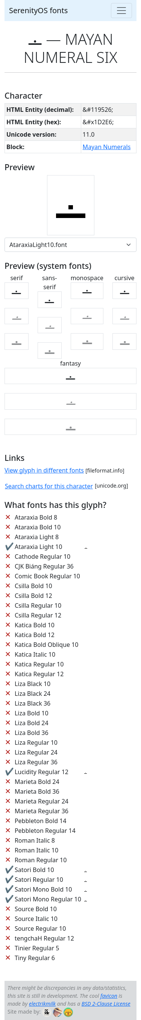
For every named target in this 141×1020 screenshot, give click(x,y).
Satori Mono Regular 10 (48, 899)
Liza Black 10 (32, 684)
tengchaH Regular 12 (44, 938)
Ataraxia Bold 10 (38, 527)
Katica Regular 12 (39, 674)
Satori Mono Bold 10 (43, 889)
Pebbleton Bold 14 (41, 821)
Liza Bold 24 (32, 723)
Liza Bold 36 (32, 733)
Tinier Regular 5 (37, 948)
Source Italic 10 (36, 919)
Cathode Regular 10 (42, 556)
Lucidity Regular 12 (41, 772)
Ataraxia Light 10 (38, 547)
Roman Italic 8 (35, 840)
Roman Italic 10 (36, 850)
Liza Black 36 (32, 703)
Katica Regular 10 (39, 664)
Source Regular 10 (40, 928)
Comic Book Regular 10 (47, 576)
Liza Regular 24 (36, 752)
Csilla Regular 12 (38, 615)
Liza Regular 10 (36, 742)
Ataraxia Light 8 (37, 537)
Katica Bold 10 (35, 625)
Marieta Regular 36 (41, 811)
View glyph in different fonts (44, 470)
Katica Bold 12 (35, 635)
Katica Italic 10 (35, 654)
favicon (108, 995)
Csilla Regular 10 (38, 605)
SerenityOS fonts (38, 10)
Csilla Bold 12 (33, 596)
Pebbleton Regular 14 (45, 830)
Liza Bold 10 (32, 713)
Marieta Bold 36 (37, 791)
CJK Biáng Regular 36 (44, 566)
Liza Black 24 (32, 693)
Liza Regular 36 (36, 762)
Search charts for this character (49, 486)
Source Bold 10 (36, 909)
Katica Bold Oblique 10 (47, 644)
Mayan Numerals (107, 147)
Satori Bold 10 (34, 870)
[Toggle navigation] (121, 10)
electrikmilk (42, 1003)
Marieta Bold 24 (37, 782)
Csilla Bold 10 (33, 586)
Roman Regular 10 (41, 860)
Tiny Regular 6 (35, 958)
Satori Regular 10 (39, 879)
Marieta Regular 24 (41, 801)
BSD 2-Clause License (106, 1003)
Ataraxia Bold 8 (36, 517)
